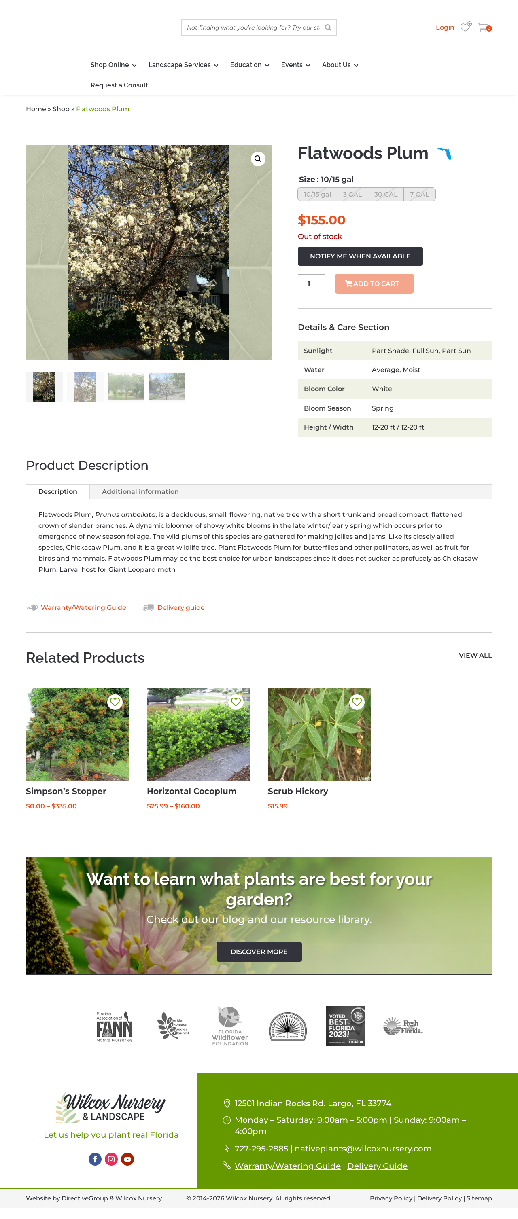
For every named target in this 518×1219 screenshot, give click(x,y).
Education (246, 65)
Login (445, 27)
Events (292, 65)
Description (57, 495)
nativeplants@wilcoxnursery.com (363, 1152)
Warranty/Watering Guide (83, 611)
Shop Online (110, 65)
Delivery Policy (439, 1201)
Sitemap (479, 1201)
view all (475, 658)
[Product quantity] (312, 286)
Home (36, 109)
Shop (61, 109)
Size (307, 179)
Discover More (259, 955)
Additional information (140, 495)
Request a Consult (119, 85)
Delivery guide (181, 611)
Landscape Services (180, 65)
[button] (258, 159)
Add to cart (376, 287)
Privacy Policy (391, 1201)
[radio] (319, 196)
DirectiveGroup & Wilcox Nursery (112, 1201)
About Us (336, 65)
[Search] (328, 27)
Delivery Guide (377, 1169)
